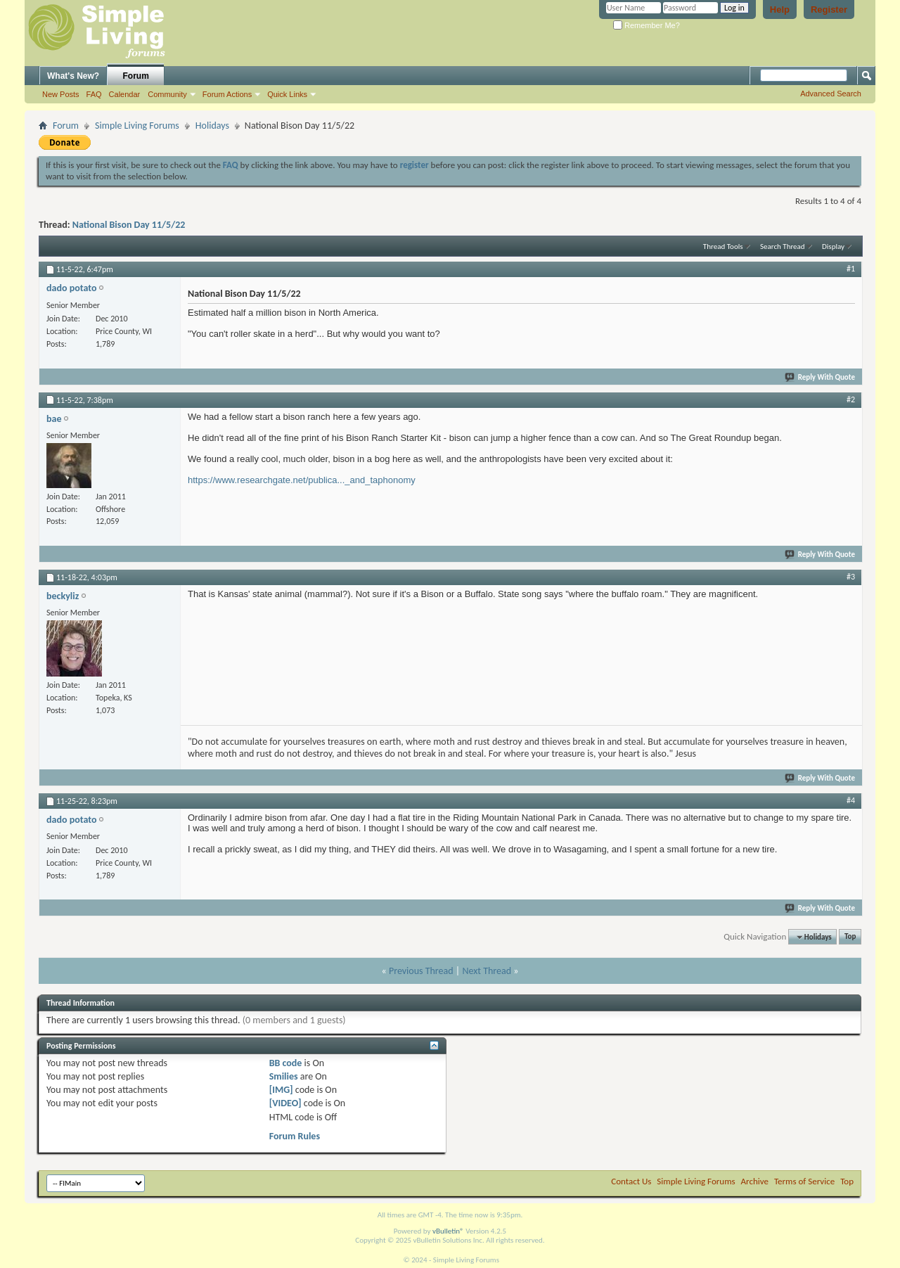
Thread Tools (723, 246)
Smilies (283, 1076)
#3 (851, 577)
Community (167, 94)
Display (833, 246)
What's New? (73, 76)
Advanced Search (830, 93)
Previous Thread (421, 971)
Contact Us (631, 1181)
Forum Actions (227, 94)
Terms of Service (804, 1181)
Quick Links (287, 94)
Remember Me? (646, 25)
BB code (285, 1063)
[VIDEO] (285, 1103)
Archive (755, 1181)
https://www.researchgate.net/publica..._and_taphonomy (302, 480)
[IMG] (281, 1090)
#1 (851, 269)
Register (829, 9)
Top (850, 937)
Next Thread (486, 971)
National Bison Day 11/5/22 (129, 225)
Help (780, 9)
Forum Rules (294, 1136)
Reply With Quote (820, 377)
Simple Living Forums (137, 126)
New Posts (60, 94)
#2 (851, 399)
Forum (136, 76)
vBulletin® (448, 1231)
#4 (851, 800)
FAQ (94, 94)
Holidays (212, 126)
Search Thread (782, 246)
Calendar (125, 94)
